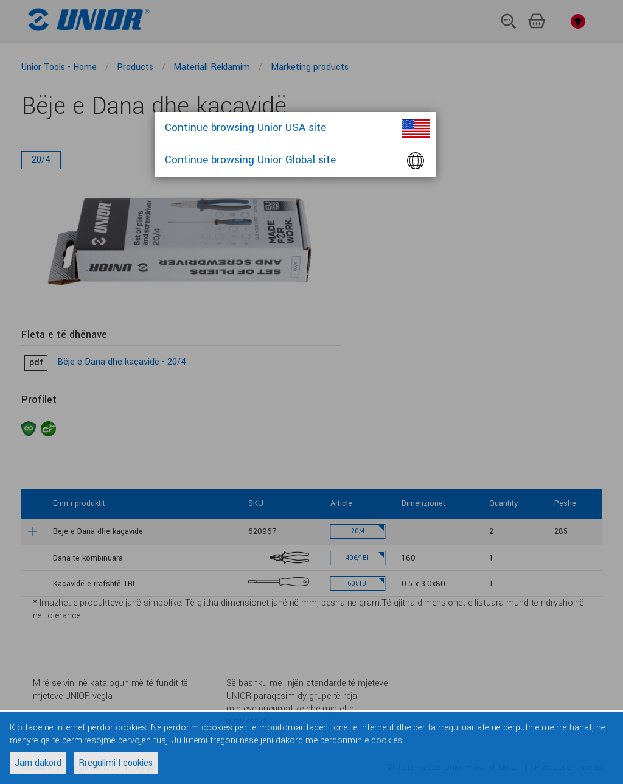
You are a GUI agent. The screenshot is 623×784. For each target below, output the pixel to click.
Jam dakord (38, 763)
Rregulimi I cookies (115, 763)
